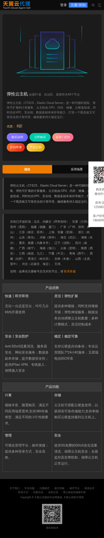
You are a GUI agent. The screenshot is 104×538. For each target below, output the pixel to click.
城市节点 (74, 488)
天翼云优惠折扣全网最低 (48, 497)
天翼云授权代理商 (73, 497)
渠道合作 (89, 488)
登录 (63, 5)
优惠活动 (38, 492)
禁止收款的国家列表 (74, 492)
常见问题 (29, 488)
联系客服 (70, 271)
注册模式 (44, 488)
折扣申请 (16, 147)
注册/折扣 (78, 5)
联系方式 (23, 492)
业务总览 (53, 492)
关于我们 (14, 488)
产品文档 (36, 147)
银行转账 (59, 488)
